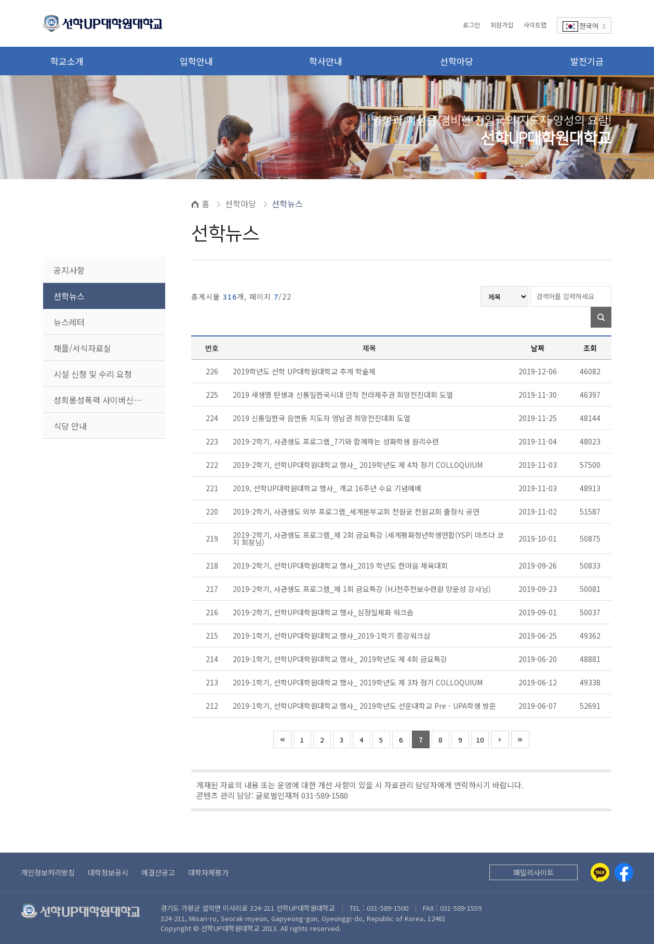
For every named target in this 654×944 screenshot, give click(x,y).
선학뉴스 (69, 296)
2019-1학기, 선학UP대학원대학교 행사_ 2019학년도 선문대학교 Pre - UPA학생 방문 (365, 705)
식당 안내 (70, 426)
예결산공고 (158, 872)
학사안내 (325, 61)
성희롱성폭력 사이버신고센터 (105, 400)
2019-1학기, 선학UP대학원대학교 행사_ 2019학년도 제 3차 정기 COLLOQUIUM (359, 682)
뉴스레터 (69, 322)
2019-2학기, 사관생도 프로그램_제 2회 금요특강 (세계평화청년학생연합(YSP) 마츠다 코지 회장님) (368, 538)
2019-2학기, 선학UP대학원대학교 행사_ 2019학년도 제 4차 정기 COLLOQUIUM (359, 465)
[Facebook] (624, 872)
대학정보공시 (108, 872)
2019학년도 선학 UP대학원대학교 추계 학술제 (305, 371)
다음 (500, 739)
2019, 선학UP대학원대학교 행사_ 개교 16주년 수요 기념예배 (328, 488)
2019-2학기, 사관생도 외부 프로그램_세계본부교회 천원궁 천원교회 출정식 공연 (357, 511)
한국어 (584, 26)
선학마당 (456, 61)
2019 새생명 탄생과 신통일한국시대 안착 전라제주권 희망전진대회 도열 (344, 394)
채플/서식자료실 (82, 348)
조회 (590, 348)
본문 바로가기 (0, 0)
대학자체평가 (208, 872)
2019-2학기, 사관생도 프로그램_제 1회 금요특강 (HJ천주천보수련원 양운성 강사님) (363, 589)
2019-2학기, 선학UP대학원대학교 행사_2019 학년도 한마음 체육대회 (341, 565)
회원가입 (501, 24)
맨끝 (520, 739)
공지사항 (69, 270)
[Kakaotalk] (600, 872)
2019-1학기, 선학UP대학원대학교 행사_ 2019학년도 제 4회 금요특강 (341, 659)
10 (480, 740)
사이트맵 (535, 24)
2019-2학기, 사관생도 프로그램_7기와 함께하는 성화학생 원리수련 (337, 441)
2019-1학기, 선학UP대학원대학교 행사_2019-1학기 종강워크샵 (332, 635)
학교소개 (67, 61)
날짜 (537, 348)
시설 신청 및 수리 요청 (93, 374)
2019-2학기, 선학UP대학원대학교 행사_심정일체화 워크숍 (324, 612)
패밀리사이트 (533, 872)
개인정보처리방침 (48, 872)
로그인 (471, 24)
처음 (282, 739)
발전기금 (587, 61)
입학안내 (196, 61)
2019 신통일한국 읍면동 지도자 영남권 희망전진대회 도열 (322, 418)
